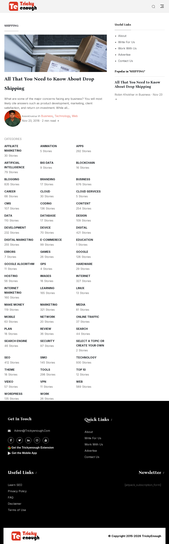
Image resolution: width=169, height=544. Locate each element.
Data (8, 215)
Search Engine (15, 341)
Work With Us (127, 48)
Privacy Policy (17, 491)
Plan (8, 329)
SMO (43, 357)
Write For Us (126, 42)
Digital (81, 227)
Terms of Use (17, 510)
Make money (14, 304)
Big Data (46, 162)
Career (10, 191)
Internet (83, 276)
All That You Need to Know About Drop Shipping (137, 84)
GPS (43, 264)
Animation (48, 146)
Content (83, 203)
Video (8, 381)
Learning (47, 288)
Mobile (9, 317)
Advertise (124, 54)
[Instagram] (37, 440)
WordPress (13, 394)
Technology (62, 116)
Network (47, 317)
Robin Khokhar (125, 94)
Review (45, 329)
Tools (45, 369)
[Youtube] (46, 440)
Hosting (11, 276)
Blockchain (85, 162)
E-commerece (51, 239)
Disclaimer (14, 503)
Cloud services (88, 191)
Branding (47, 179)
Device (45, 227)
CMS (7, 203)
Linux (80, 288)
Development (15, 227)
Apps (80, 146)
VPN (43, 381)
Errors (10, 251)
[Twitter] (20, 440)
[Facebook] (11, 440)
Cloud (45, 191)
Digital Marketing (18, 239)
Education (84, 239)
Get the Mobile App (24, 453)
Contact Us (125, 61)
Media (80, 304)
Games (45, 251)
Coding (46, 203)
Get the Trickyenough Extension (32, 447)
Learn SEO (15, 485)
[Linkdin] (28, 440)
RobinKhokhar (29, 116)
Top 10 (81, 369)
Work (44, 394)
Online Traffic (87, 317)
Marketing (48, 304)
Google (82, 251)
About (122, 36)
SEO (7, 357)
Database (48, 215)
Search (82, 329)
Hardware (84, 264)
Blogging (11, 179)
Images (45, 276)
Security (47, 341)
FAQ (10, 497)
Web (75, 116)
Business (47, 116)
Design (81, 215)
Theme (9, 369)
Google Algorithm (19, 264)
